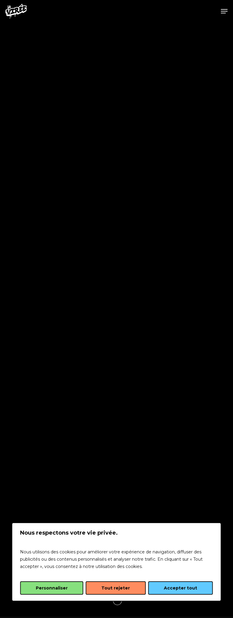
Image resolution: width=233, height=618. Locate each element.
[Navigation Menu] (224, 11)
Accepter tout (180, 588)
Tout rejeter (115, 588)
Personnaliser (52, 588)
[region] (116, 561)
